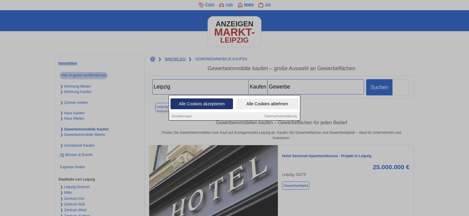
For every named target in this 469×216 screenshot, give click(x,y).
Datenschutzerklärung (280, 116)
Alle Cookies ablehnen (267, 104)
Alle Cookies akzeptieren (202, 104)
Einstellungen (182, 116)
